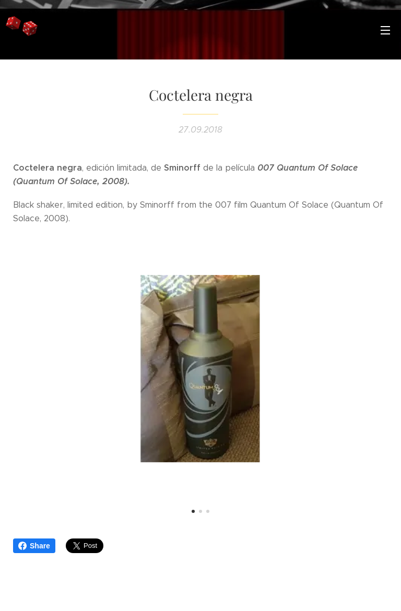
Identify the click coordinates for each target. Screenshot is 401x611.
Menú (385, 30)
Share (34, 546)
